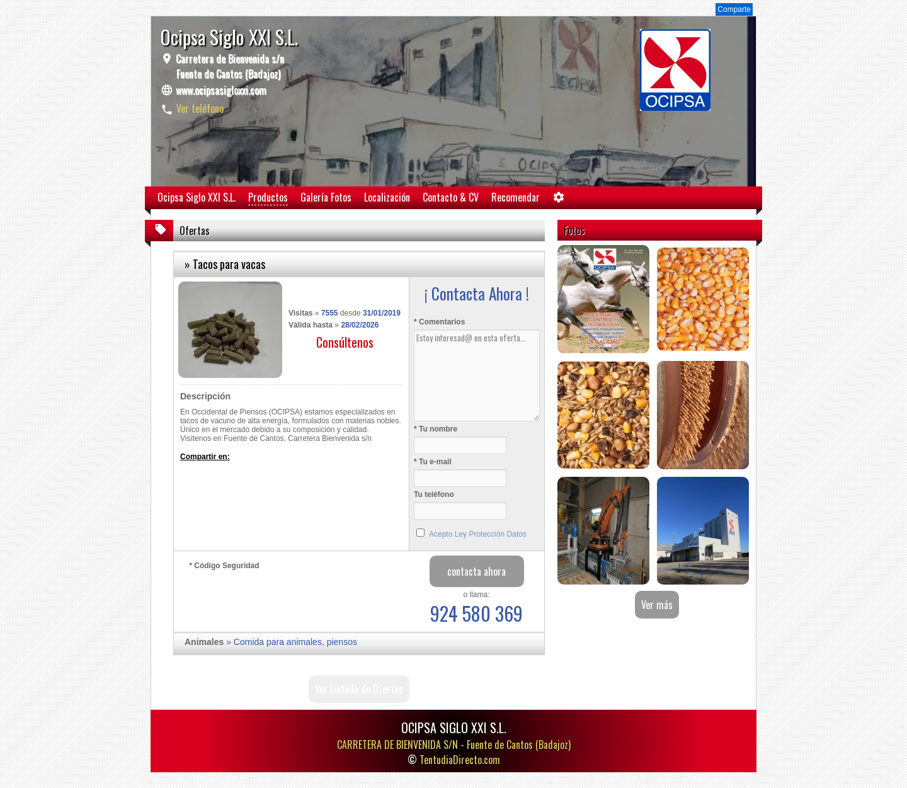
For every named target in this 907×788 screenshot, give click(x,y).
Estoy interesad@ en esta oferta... (477, 375)
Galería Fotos (325, 197)
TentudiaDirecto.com (459, 759)
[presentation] (284, 597)
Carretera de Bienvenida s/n (228, 66)
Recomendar (515, 197)
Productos (268, 197)
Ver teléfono (200, 108)
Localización (387, 197)
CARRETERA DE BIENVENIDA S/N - (454, 744)
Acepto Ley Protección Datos (478, 534)
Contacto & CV (451, 197)
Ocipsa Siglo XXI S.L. (196, 197)
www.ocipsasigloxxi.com (221, 90)
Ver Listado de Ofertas (359, 689)
